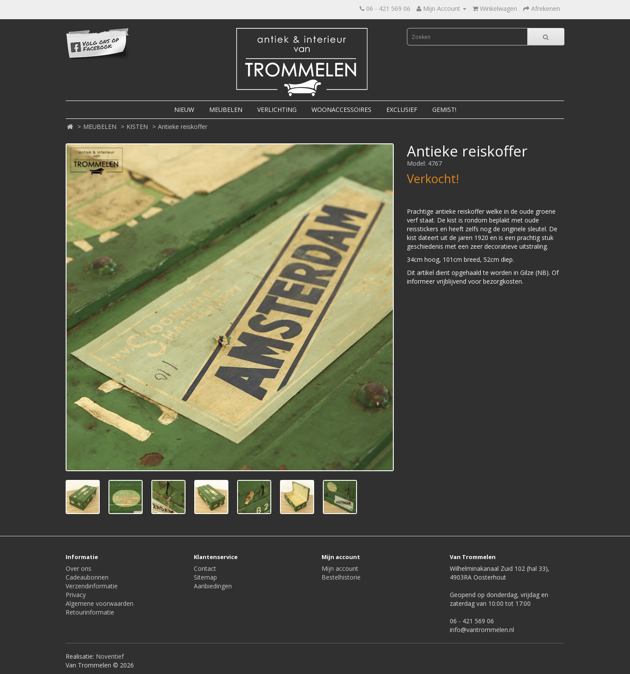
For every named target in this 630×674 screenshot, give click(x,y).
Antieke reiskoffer (182, 126)
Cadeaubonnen (87, 577)
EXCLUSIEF (401, 109)
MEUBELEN (225, 109)
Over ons (78, 568)
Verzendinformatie (92, 586)
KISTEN (137, 126)
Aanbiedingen (213, 586)
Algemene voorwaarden (99, 603)
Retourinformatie (90, 612)
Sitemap (205, 577)
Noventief (110, 656)
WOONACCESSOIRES (341, 109)
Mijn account (340, 568)
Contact (205, 568)
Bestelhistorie (341, 577)
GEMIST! (444, 109)
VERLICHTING (277, 109)
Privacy (76, 595)
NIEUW (184, 109)
